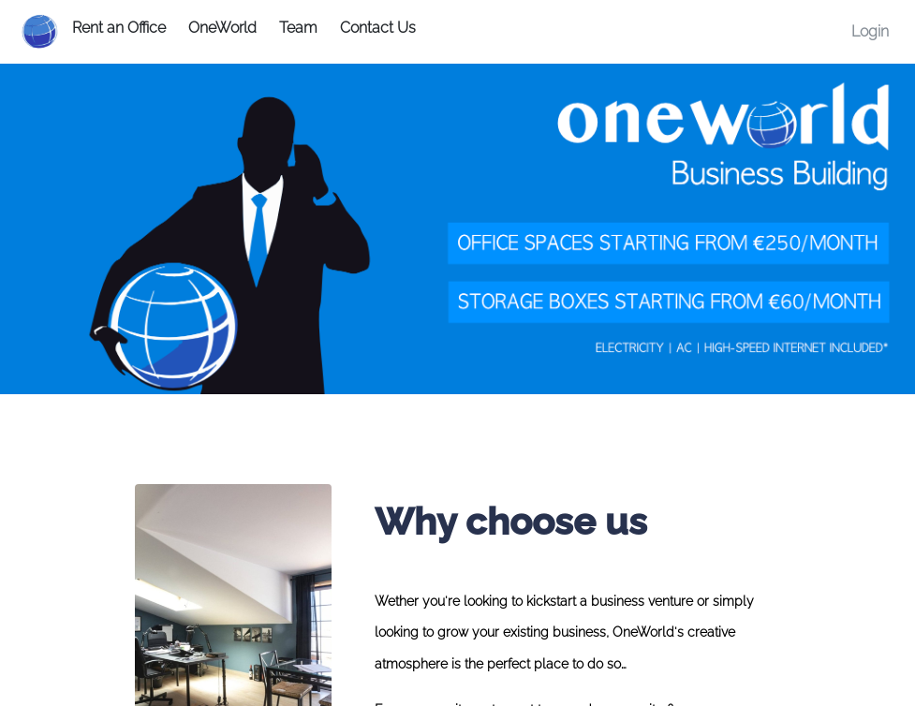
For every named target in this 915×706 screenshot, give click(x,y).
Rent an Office (119, 28)
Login (870, 31)
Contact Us (378, 28)
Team (298, 28)
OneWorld (222, 28)
